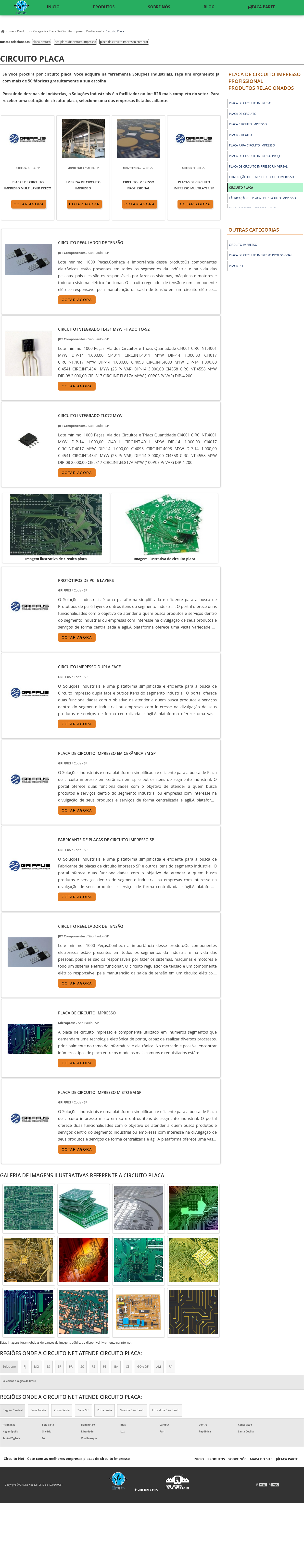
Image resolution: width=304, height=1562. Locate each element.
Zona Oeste (62, 1410)
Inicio (198, 1459)
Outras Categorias (253, 229)
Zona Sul (83, 1410)
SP (59, 1367)
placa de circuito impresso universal (258, 166)
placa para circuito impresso (252, 145)
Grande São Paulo (132, 1410)
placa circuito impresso (248, 124)
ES (48, 1367)
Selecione (9, 1367)
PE (104, 1367)
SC (82, 1367)
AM (158, 1367)
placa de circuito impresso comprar (124, 42)
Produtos (216, 1459)
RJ (25, 1367)
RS (93, 1367)
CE (127, 1367)
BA (116, 1367)
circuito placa (241, 187)
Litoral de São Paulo (165, 1410)
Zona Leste (104, 1410)
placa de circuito (242, 114)
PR (71, 1367)
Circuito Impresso (243, 245)
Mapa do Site (261, 1459)
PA (170, 1367)
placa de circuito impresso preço (255, 156)
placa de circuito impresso (250, 103)
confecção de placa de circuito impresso (261, 177)
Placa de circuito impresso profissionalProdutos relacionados (264, 81)
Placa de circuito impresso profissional (260, 255)
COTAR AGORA (29, 204)
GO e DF (143, 1367)
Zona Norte (38, 1410)
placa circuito (42, 42)
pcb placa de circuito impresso (75, 42)
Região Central (13, 1410)
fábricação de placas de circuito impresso (262, 198)
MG (36, 1367)
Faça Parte (287, 1459)
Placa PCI (236, 266)
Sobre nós (237, 1459)
